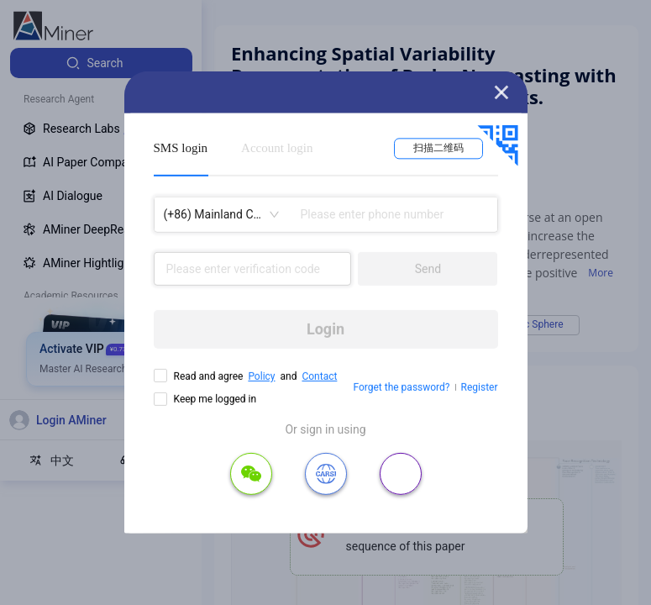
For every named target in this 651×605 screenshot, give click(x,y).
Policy (261, 376)
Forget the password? (401, 387)
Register (479, 387)
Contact (319, 376)
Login (325, 329)
